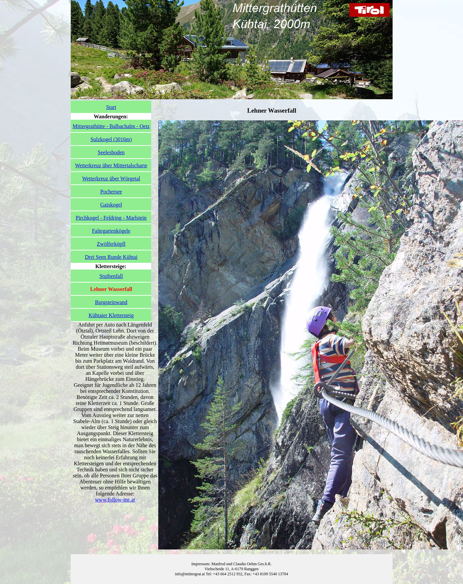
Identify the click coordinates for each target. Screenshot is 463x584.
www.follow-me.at (115, 500)
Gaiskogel (111, 205)
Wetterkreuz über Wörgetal (111, 178)
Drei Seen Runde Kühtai (111, 257)
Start (111, 107)
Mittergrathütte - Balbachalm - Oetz (111, 126)
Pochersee (111, 191)
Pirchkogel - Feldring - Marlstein (111, 218)
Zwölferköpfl (111, 244)
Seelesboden (111, 152)
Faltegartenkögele (111, 231)
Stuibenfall (111, 276)
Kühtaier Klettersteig (111, 315)
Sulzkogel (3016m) (111, 139)
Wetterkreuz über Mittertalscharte (111, 165)
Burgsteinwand (111, 302)
